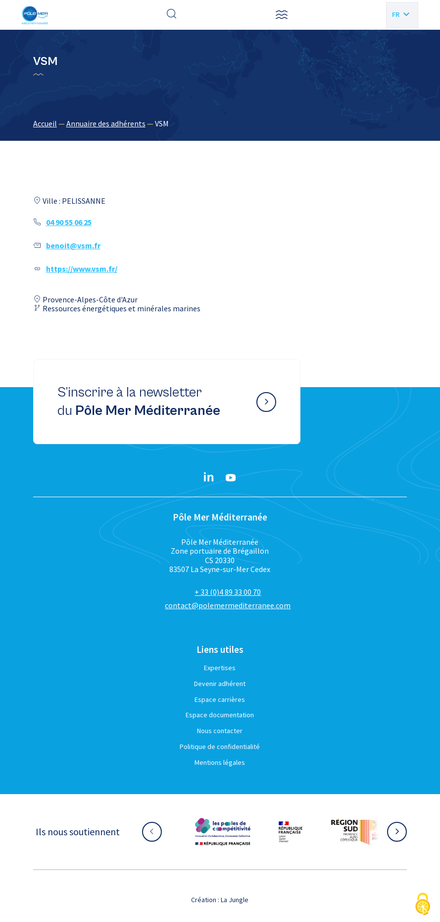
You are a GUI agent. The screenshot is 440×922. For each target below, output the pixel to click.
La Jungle (234, 899)
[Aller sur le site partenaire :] (222, 832)
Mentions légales (220, 762)
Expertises (220, 667)
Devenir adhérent (219, 683)
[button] (282, 15)
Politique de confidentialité (220, 746)
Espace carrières (220, 699)
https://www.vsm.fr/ (81, 269)
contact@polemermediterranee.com (228, 605)
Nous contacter (220, 730)
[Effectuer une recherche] (172, 15)
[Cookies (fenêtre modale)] (422, 905)
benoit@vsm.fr (73, 245)
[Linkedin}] (209, 478)
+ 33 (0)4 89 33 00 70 (228, 592)
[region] (220, 123)
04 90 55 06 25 (69, 222)
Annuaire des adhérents (106, 123)
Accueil (45, 123)
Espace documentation (220, 714)
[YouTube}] (231, 478)
